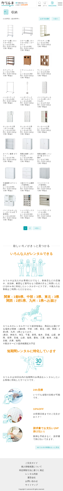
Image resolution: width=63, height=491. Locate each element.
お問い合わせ (31, 481)
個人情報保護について (31, 467)
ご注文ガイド (31, 463)
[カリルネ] (7, 4)
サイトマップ (31, 485)
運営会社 (31, 477)
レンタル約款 (31, 474)
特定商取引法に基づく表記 (31, 470)
